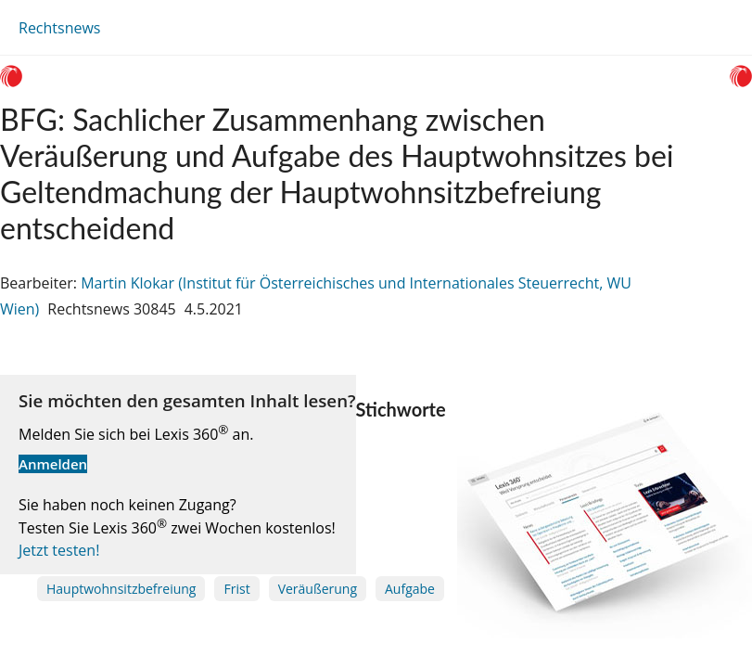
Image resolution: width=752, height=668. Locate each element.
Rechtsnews (59, 28)
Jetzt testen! (59, 550)
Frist (236, 588)
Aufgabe (410, 588)
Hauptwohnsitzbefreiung (121, 588)
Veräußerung (317, 588)
